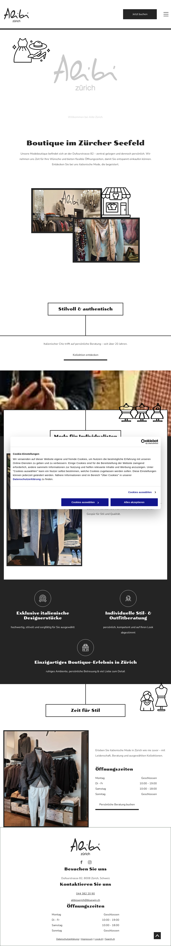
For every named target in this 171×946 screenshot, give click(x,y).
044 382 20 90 (85, 893)
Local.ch (99, 939)
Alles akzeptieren (134, 502)
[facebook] (81, 863)
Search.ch (110, 939)
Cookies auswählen (140, 492)
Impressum (87, 939)
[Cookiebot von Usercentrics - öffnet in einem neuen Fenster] (143, 441)
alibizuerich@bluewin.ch (85, 900)
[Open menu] (165, 14)
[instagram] (89, 863)
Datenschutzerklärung (27, 479)
